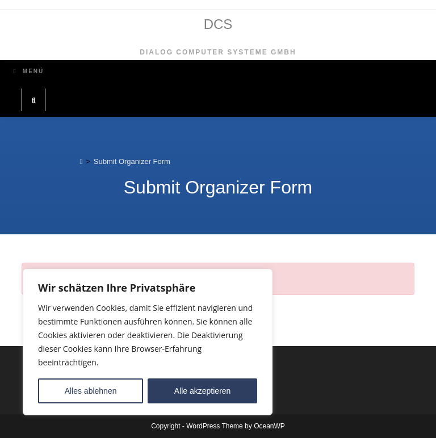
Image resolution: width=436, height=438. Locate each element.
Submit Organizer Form (132, 161)
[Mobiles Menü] (28, 71)
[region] (147, 342)
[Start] (80, 161)
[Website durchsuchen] (33, 101)
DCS (218, 24)
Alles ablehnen (91, 390)
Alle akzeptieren (202, 390)
